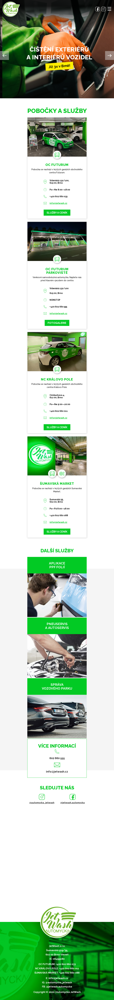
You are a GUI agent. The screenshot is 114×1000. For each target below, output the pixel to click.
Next (109, 55)
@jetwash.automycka (72, 802)
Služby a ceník (57, 212)
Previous (4, 55)
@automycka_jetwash (41, 802)
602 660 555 (57, 758)
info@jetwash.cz (58, 203)
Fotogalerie (57, 322)
